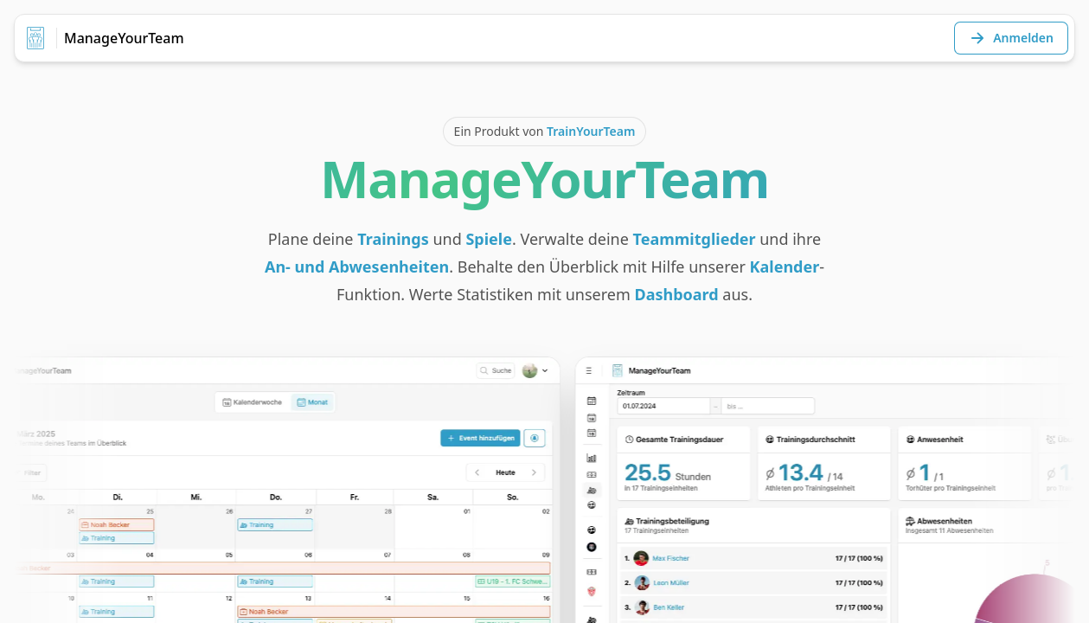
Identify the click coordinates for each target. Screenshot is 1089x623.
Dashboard (677, 294)
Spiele (488, 238)
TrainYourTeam (591, 131)
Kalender (785, 266)
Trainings (393, 238)
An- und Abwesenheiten (357, 266)
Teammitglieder (694, 238)
